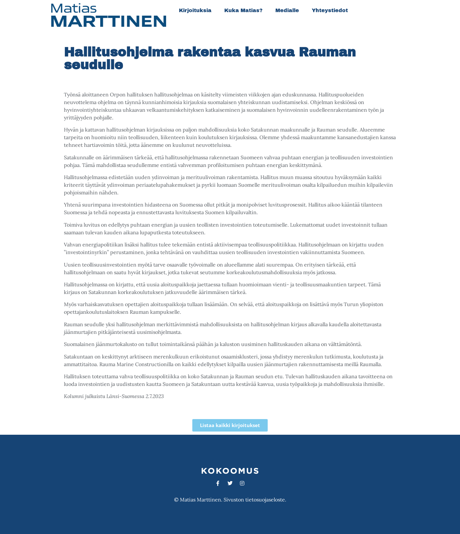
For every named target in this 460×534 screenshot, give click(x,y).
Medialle (287, 10)
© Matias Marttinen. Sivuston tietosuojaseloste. (230, 499)
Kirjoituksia (195, 10)
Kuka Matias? (243, 10)
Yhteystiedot (330, 10)
